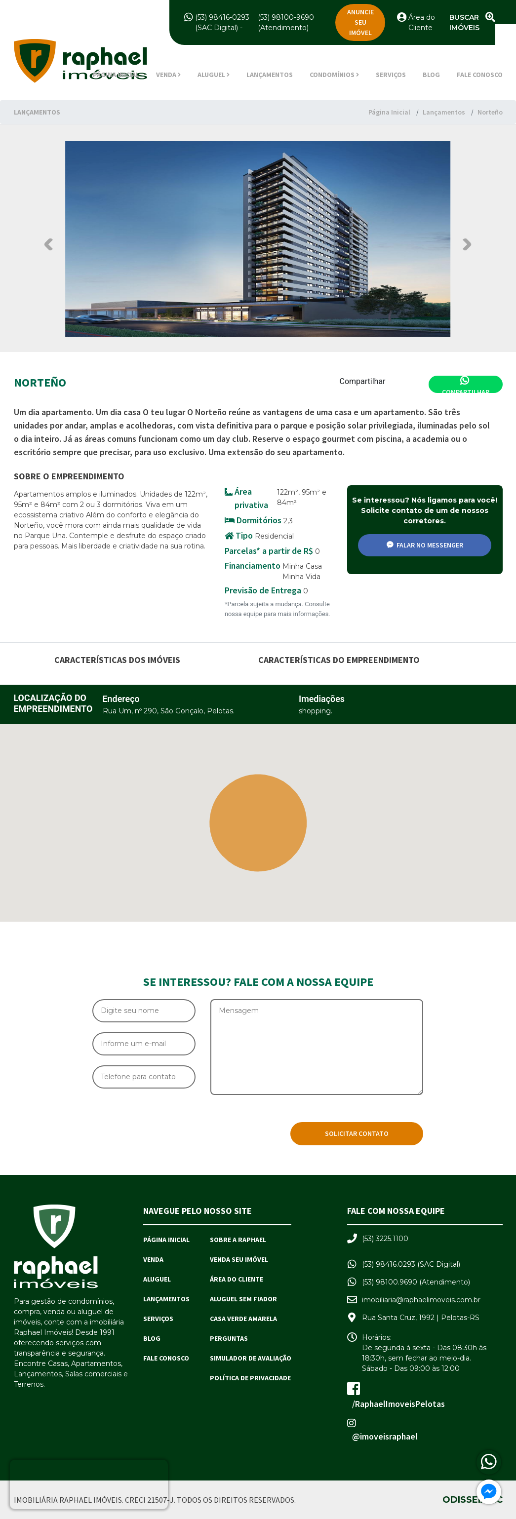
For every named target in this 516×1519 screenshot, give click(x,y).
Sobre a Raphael (238, 1239)
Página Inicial (116, 74)
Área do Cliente (236, 1279)
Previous (50, 244)
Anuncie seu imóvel (360, 22)
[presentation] (167, 1125)
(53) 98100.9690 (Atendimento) (416, 1282)
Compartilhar (363, 381)
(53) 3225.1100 (385, 1238)
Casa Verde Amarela (243, 1318)
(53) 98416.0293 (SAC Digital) (411, 1264)
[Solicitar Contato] (356, 1133)
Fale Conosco (480, 74)
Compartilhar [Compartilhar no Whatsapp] (465, 384)
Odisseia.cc (472, 1499)
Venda (153, 1259)
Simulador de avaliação (250, 1358)
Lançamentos (269, 74)
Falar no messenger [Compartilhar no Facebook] (425, 545)
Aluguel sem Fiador (243, 1298)
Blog (431, 74)
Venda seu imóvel (239, 1259)
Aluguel (157, 1279)
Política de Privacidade (250, 1377)
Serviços (391, 74)
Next (465, 244)
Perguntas (229, 1338)
